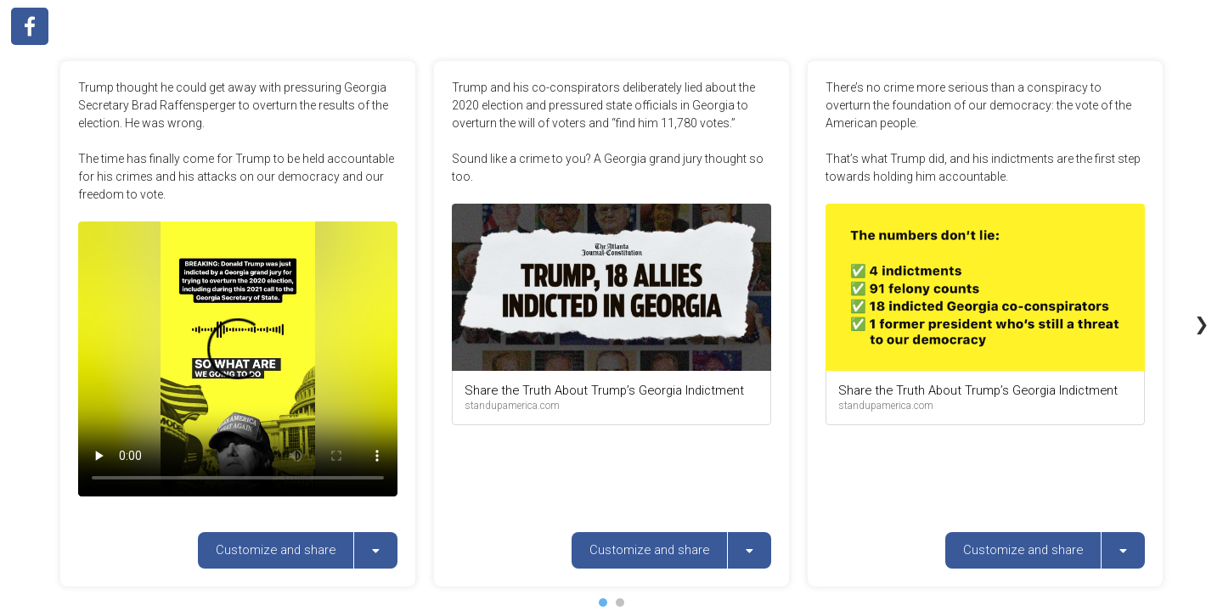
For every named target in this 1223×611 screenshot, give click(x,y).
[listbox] (375, 550)
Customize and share (275, 550)
